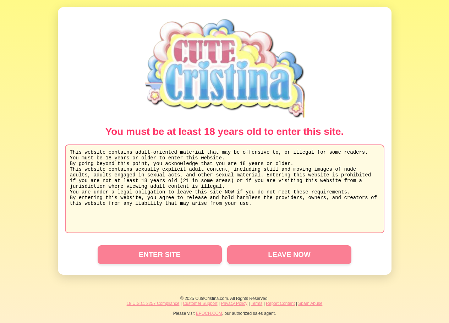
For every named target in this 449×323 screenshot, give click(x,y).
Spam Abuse (310, 303)
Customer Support (200, 303)
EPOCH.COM (209, 313)
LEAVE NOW (289, 254)
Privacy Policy (234, 303)
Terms (257, 303)
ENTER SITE (160, 254)
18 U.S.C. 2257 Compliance (153, 303)
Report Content (280, 303)
